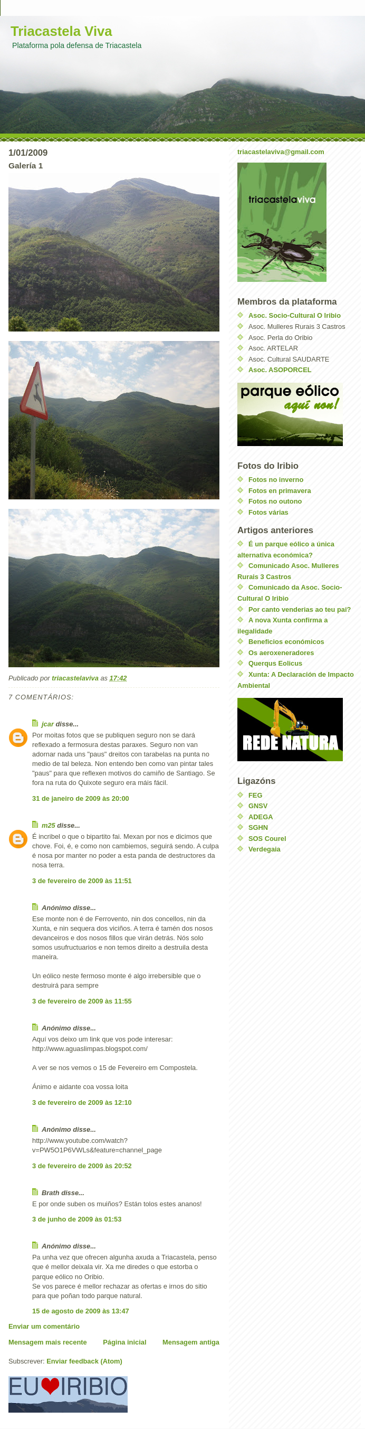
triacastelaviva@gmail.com (280, 152)
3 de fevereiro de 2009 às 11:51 (82, 881)
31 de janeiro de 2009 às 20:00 (80, 798)
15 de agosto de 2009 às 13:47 (80, 1311)
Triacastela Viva (61, 31)
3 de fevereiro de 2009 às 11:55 (82, 1001)
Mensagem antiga (190, 1342)
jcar (48, 724)
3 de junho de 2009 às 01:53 (76, 1219)
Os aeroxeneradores (281, 653)
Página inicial (124, 1342)
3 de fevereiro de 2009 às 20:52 (82, 1166)
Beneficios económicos (286, 642)
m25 (48, 825)
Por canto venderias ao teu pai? (299, 609)
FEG (255, 795)
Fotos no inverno (275, 480)
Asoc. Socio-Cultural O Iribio (294, 315)
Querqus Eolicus (275, 663)
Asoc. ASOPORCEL (280, 370)
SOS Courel (267, 839)
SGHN (258, 827)
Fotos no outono (275, 501)
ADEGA (260, 817)
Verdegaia (264, 849)
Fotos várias (268, 512)
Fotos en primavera (279, 491)
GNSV (257, 806)
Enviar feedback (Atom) (84, 1361)
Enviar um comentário (44, 1326)
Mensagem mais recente (47, 1342)
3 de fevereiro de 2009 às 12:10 (82, 1102)
